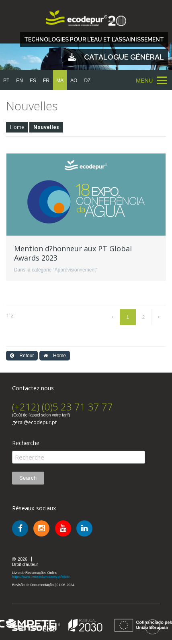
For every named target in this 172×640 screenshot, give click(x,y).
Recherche (25, 443)
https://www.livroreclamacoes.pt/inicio (41, 577)
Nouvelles (46, 127)
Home (17, 127)
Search (28, 478)
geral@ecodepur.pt (34, 422)
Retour (22, 355)
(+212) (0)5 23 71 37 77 (62, 406)
